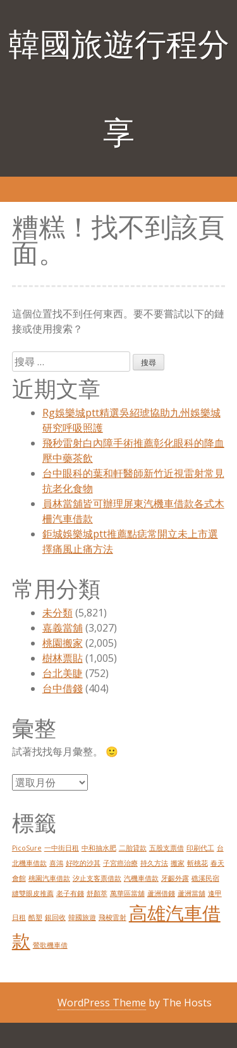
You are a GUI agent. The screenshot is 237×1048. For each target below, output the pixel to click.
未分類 (57, 613)
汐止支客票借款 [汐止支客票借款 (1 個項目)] (97, 878)
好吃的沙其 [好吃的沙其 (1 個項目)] (83, 863)
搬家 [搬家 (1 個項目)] (178, 863)
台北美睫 (62, 673)
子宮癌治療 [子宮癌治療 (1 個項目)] (120, 863)
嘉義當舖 (62, 628)
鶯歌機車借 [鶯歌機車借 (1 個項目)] (50, 945)
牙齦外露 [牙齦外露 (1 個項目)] (175, 878)
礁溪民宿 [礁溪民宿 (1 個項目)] (205, 878)
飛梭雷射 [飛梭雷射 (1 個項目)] (112, 917)
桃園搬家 (62, 643)
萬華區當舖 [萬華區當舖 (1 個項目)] (127, 893)
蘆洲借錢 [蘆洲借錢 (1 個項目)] (161, 893)
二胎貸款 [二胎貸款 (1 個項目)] (133, 848)
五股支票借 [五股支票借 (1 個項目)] (166, 848)
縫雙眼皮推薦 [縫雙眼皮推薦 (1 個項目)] (33, 893)
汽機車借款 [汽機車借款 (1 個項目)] (141, 878)
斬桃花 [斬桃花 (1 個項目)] (197, 863)
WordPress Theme (102, 1003)
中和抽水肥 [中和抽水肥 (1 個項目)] (99, 848)
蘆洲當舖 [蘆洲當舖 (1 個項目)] (191, 893)
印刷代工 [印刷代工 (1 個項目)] (200, 848)
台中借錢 (62, 688)
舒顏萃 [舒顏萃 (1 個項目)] (97, 893)
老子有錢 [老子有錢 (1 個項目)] (70, 893)
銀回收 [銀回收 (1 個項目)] (55, 917)
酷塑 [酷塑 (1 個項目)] (35, 917)
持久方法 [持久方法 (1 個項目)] (154, 863)
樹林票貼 (62, 658)
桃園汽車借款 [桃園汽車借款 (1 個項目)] (49, 878)
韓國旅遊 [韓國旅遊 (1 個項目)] (82, 917)
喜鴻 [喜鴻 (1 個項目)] (56, 863)
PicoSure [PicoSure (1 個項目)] (27, 848)
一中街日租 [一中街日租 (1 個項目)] (61, 848)
